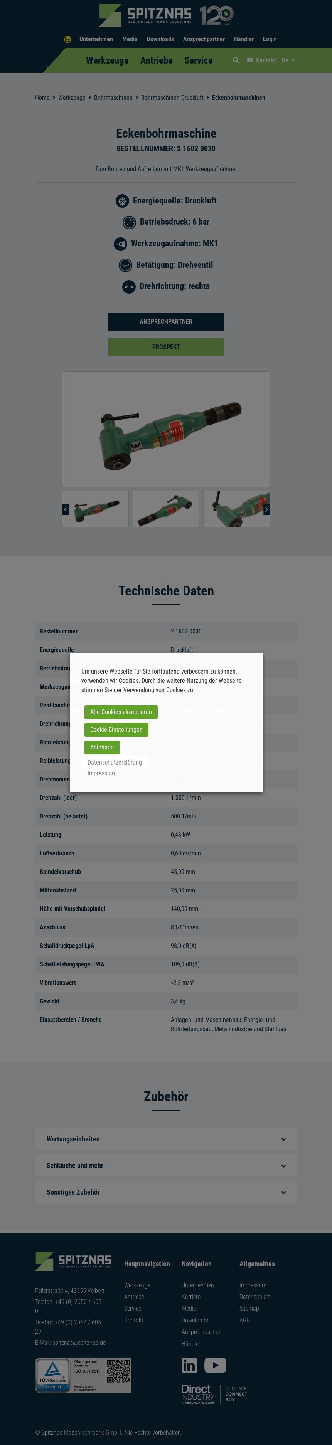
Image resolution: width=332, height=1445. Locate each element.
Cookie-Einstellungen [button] (116, 729)
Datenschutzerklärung (115, 762)
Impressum (101, 773)
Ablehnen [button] (102, 747)
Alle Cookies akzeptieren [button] (121, 712)
